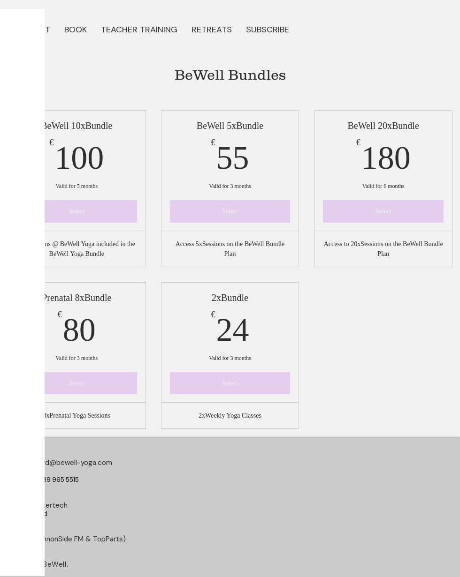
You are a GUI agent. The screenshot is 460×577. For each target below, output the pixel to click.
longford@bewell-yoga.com (67, 462)
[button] (75, 28)
